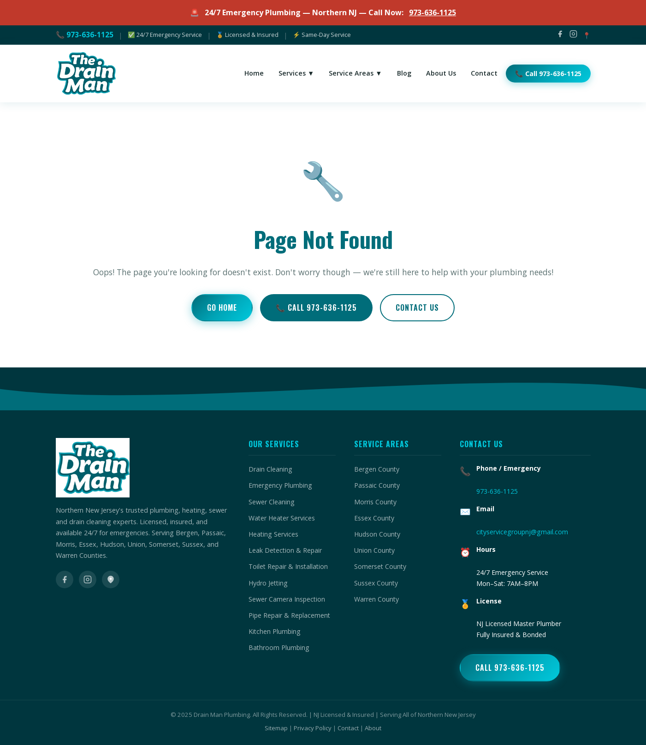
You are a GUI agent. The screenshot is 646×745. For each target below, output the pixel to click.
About (373, 728)
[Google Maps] (110, 579)
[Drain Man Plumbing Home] (86, 73)
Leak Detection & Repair (285, 550)
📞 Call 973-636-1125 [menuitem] (548, 73)
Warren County (376, 599)
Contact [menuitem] (484, 73)
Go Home (222, 307)
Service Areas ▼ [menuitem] (355, 73)
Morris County (375, 501)
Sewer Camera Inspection (287, 599)
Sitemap (276, 728)
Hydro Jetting (268, 583)
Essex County (374, 518)
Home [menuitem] (254, 73)
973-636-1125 (432, 12)
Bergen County (376, 469)
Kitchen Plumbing (275, 631)
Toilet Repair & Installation (288, 566)
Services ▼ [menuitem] (296, 73)
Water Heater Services (282, 518)
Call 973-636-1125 (510, 667)
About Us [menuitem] (441, 73)
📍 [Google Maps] (587, 35)
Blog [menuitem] (404, 73)
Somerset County (380, 566)
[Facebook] (560, 35)
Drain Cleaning (270, 469)
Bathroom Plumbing (279, 647)
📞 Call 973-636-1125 (316, 307)
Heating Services (273, 534)
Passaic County (377, 485)
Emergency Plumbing (280, 485)
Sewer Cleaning (272, 501)
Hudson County (377, 534)
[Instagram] (573, 35)
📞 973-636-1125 (84, 34)
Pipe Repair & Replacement (289, 615)
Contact (348, 728)
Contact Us (417, 307)
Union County (374, 550)
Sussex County (376, 583)
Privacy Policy (313, 728)
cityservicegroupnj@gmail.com (522, 531)
